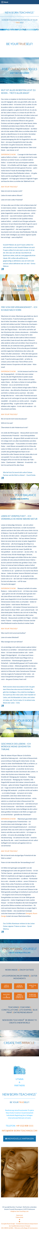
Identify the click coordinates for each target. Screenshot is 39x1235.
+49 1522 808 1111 (24, 1125)
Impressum (19, 1215)
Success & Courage (6, 996)
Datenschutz (19, 1217)
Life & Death (6, 986)
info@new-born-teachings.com (19, 1130)
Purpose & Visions (32, 995)
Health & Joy (32, 986)
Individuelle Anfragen (19, 1138)
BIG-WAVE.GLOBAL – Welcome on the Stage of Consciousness (19, 1228)
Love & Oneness (19, 986)
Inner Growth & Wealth (19, 996)
